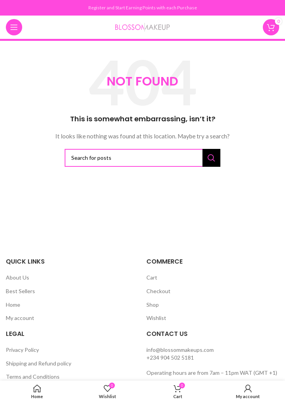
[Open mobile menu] (14, 27)
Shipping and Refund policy (38, 363)
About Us (17, 277)
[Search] (142, 158)
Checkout (158, 291)
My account (20, 318)
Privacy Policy (22, 349)
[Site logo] (142, 26)
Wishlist (156, 318)
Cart (151, 277)
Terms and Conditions (33, 376)
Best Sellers (20, 291)
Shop (152, 304)
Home (13, 304)
